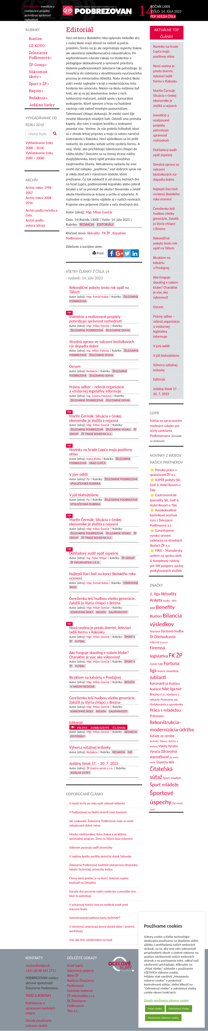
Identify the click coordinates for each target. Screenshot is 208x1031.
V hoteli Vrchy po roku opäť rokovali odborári (97, 803)
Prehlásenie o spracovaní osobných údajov (40, 1008)
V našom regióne (82, 686)
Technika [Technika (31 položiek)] (154, 741)
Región (36, 90)
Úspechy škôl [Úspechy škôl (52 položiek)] (165, 762)
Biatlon (35, 38)
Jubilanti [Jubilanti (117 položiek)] (158, 677)
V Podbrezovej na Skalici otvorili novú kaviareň (98, 812)
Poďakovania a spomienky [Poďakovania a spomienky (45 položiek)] (166, 704)
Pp (88, 479)
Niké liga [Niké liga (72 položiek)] (168, 688)
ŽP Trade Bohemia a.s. (96, 434)
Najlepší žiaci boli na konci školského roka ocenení (166, 194)
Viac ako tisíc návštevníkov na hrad (90, 940)
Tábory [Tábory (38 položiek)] (164, 741)
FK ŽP (106, 233)
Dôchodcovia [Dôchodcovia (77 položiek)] (165, 636)
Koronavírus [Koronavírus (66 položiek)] (159, 683)
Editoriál (159, 379)
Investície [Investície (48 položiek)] (172, 671)
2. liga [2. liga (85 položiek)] (155, 593)
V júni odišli (161, 346)
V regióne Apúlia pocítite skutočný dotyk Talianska (100, 856)
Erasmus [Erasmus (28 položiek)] (164, 642)
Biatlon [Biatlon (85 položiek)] (156, 616)
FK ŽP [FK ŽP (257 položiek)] (175, 655)
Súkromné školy (38, 74)
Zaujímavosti (118, 612)
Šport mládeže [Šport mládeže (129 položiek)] (164, 785)
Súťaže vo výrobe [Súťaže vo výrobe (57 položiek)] (162, 736)
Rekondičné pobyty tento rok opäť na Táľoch (165, 243)
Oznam (158, 307)
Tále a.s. (72, 1011)
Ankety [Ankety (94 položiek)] (156, 600)
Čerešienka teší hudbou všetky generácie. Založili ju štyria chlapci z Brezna (166, 219)
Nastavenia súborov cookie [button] (163, 1017)
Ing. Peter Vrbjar (97, 558)
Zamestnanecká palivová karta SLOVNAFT (95, 918)
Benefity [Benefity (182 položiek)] (165, 607)
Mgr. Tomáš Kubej (98, 297)
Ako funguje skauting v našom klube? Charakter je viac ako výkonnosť (165, 287)
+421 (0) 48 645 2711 (41, 970)
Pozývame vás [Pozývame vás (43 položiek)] (169, 699)
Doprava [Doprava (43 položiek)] (155, 631)
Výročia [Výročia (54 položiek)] (155, 751)
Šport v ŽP (39, 83)
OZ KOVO (37, 45)
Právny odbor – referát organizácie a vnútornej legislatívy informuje (166, 326)
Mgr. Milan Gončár (99, 212)
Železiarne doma (118, 330)
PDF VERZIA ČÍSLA (163, 16)
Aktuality (93, 233)
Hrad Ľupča (97, 463)
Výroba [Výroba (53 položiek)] (173, 746)
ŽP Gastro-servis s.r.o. (100, 768)
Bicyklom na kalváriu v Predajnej (161, 263)
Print (98, 253)
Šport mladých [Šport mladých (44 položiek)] (172, 778)
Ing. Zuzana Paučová (99, 396)
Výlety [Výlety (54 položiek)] (163, 746)
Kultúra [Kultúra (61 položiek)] (174, 683)
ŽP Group (38, 64)
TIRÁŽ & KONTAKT (38, 995)
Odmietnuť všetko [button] (178, 1008)
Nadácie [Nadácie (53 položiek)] (155, 689)
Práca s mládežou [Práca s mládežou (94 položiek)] (165, 710)
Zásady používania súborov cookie (166, 1000)
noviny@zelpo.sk (38, 965)
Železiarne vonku (118, 429)
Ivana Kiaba (94, 459)
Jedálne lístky (42, 104)
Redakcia (38, 97)
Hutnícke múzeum (80, 991)
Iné (130, 752)
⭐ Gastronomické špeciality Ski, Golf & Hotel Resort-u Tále (164, 500)
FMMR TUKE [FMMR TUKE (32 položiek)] (156, 664)
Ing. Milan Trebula (98, 351)
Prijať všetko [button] (155, 1008)
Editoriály (105, 224)
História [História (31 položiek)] (161, 671)
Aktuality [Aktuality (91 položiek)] (168, 593)
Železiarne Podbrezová (40, 55)
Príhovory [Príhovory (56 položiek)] (157, 716)
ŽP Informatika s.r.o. (85, 562)
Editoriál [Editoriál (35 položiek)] (154, 642)
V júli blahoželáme (166, 355)
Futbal (80, 641)
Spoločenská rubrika (85, 483)
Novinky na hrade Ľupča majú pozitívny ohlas (165, 51)
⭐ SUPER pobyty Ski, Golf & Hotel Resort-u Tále (165, 485)
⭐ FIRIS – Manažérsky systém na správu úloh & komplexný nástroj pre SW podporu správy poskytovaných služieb (166, 560)
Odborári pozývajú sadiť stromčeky (90, 847)
